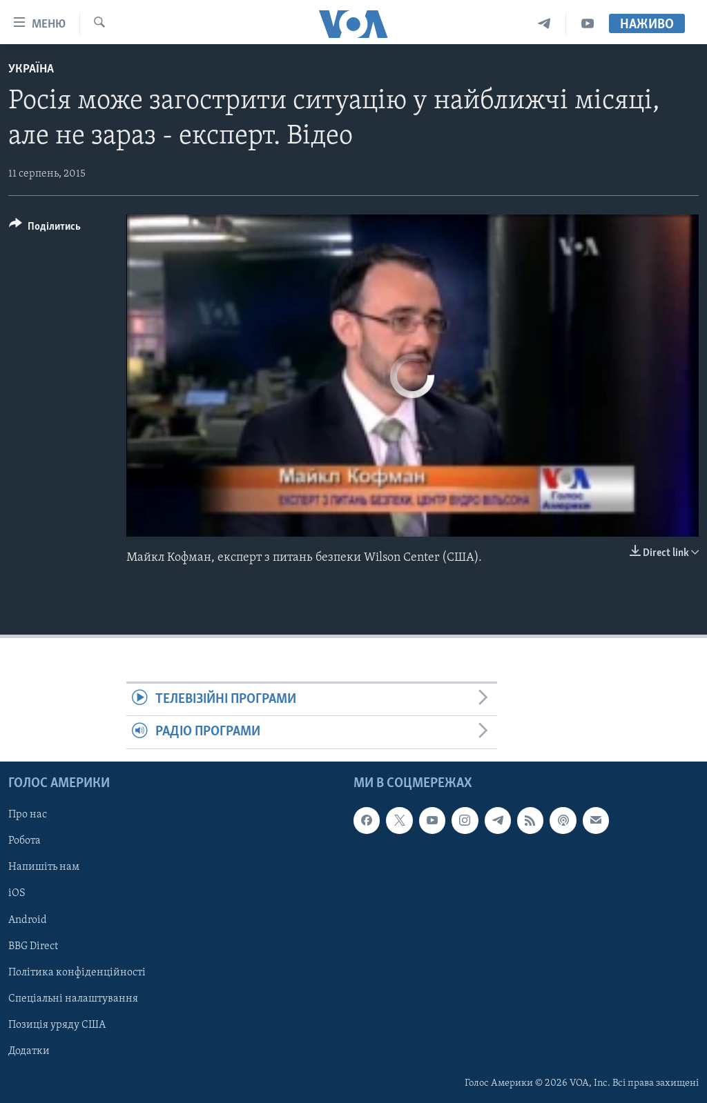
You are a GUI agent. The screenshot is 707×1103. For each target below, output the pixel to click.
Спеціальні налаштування (73, 998)
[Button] (45, 229)
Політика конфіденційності (77, 971)
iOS (17, 893)
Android (27, 919)
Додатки (29, 1050)
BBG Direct (33, 945)
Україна (31, 69)
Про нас (27, 814)
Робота (24, 840)
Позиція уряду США (57, 1024)
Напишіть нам (43, 867)
